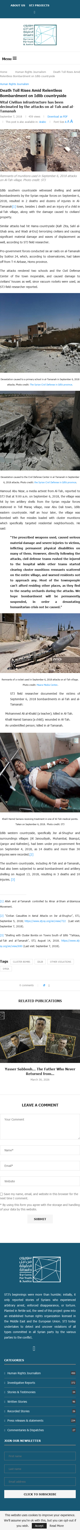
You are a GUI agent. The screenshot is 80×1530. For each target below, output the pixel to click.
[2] (31, 854)
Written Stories (41, 1402)
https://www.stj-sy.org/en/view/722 (45, 921)
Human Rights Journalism (30, 72)
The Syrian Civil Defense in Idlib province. (51, 384)
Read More (57, 1525)
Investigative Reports (41, 1383)
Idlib (40, 961)
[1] (14, 206)
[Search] (76, 58)
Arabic (42, 121)
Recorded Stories (41, 1411)
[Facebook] (34, 12)
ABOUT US (18, 5)
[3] (13, 879)
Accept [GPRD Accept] (39, 1526)
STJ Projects (39, 5)
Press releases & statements (41, 1420)
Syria (6, 968)
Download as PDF (57, 116)
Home (3, 72)
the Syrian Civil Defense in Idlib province (55, 482)
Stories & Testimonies (41, 1392)
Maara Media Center (47, 684)
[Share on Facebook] (48, 985)
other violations (60, 961)
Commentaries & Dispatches (41, 1430)
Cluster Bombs (21, 961)
